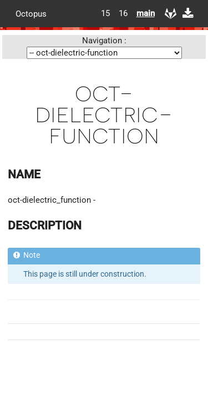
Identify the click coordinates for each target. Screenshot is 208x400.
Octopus (31, 13)
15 (105, 13)
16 (123, 13)
